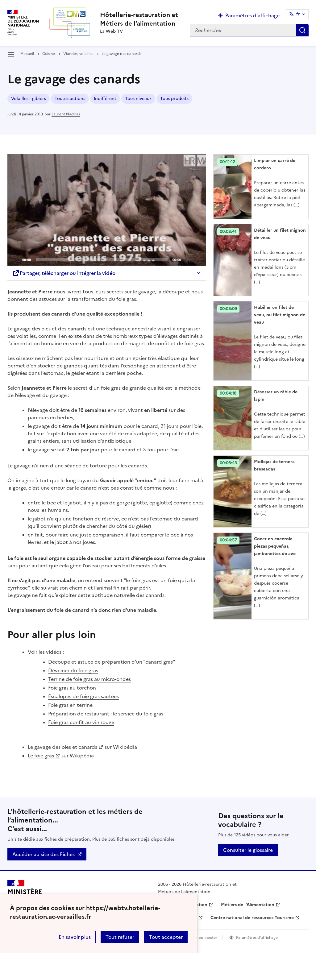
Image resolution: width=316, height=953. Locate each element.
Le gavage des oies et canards (62, 747)
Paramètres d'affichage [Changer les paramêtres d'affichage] (252, 15)
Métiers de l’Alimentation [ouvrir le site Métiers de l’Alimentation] (247, 904)
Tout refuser (120, 937)
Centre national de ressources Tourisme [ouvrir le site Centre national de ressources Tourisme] (252, 917)
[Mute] (187, 259)
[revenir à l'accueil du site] (139, 19)
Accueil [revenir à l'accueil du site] (27, 53)
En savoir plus (75, 937)
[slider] (101, 259)
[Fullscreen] (197, 259)
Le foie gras (41, 755)
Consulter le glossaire (248, 850)
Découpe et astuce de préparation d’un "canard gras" (111, 661)
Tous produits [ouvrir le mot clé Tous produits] (174, 98)
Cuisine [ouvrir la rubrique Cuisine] (48, 53)
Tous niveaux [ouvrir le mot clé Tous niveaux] (138, 98)
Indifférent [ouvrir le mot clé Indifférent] (105, 98)
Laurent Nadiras (66, 114)
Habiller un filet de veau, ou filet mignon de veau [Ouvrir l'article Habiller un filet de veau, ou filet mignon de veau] (279, 314)
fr (298, 14)
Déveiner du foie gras (73, 670)
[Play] (106, 210)
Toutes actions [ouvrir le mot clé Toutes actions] (70, 98)
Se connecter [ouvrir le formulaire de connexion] (205, 937)
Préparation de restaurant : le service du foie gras (105, 713)
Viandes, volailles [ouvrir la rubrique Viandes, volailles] (78, 53)
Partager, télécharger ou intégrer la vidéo (63, 273)
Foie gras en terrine (70, 705)
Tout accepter (166, 937)
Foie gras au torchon (72, 687)
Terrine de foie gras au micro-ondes (89, 679)
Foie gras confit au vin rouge (81, 722)
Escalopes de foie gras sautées (83, 696)
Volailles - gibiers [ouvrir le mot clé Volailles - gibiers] (28, 98)
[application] (106, 210)
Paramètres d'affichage (257, 937)
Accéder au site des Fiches (43, 854)
